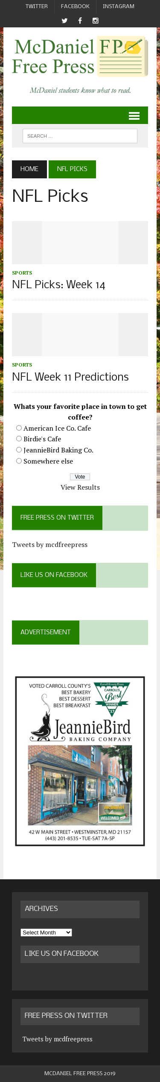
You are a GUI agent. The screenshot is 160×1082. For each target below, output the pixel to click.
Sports (22, 272)
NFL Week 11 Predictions (70, 378)
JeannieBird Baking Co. (58, 450)
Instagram (118, 6)
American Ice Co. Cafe (57, 428)
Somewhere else (48, 461)
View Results (80, 487)
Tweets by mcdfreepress (49, 544)
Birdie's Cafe (42, 438)
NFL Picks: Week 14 (58, 285)
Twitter (37, 6)
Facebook (75, 6)
